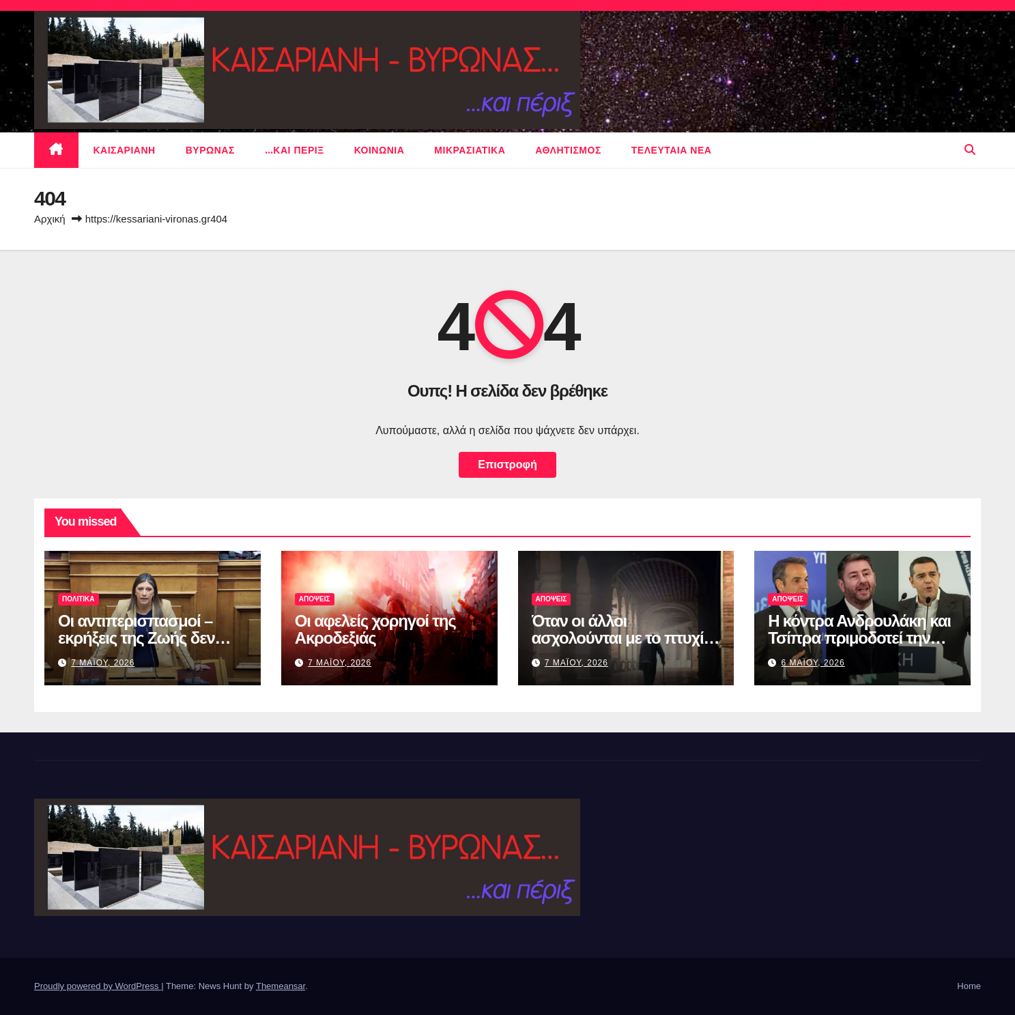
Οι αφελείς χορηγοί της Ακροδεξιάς (375, 629)
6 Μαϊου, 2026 (813, 663)
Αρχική (50, 219)
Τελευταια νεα (671, 150)
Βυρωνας (210, 150)
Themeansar (280, 986)
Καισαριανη (125, 150)
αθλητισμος (568, 150)
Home (969, 986)
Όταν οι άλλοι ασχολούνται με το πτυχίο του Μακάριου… (622, 638)
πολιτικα (78, 599)
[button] (969, 150)
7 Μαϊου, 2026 (102, 663)
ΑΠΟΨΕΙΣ (314, 599)
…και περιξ (294, 150)
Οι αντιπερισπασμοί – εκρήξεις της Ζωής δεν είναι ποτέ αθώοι (136, 638)
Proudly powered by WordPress (97, 986)
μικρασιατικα (469, 150)
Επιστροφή (507, 464)
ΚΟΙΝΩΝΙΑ (379, 150)
